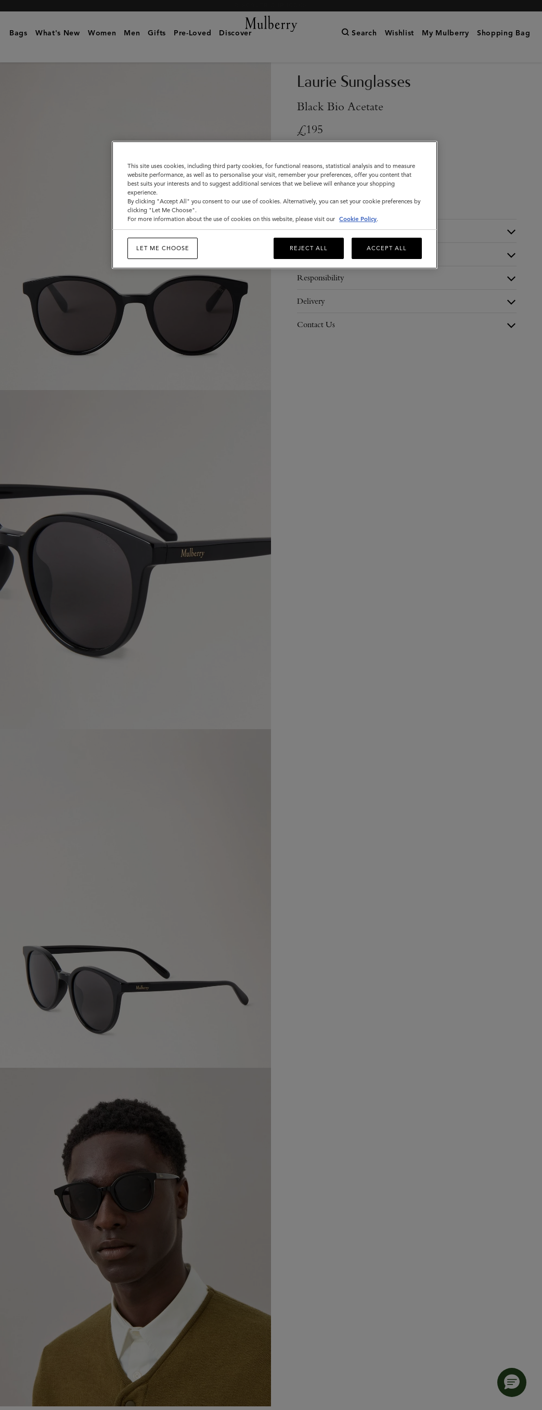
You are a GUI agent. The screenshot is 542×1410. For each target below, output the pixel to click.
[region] (274, 205)
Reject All (309, 248)
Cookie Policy (358, 219)
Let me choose (162, 248)
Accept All (387, 248)
